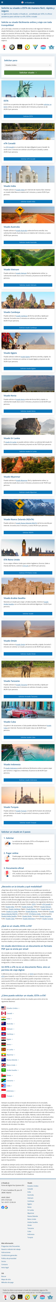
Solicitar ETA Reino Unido (28, 573)
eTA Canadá (9, 143)
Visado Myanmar (12, 476)
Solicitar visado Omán (28, 654)
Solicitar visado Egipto (28, 368)
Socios (3, 1261)
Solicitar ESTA (28, 116)
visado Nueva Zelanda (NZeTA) (26, 523)
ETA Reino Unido (12, 559)
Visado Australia (12, 226)
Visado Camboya (12, 312)
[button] (28, 65)
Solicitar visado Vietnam (28, 285)
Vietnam (7, 1028)
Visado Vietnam (11, 269)
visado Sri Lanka (10, 442)
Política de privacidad (8, 1258)
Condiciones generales (9, 1255)
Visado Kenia (10, 395)
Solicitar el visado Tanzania (28, 697)
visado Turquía (21, 811)
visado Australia (21, 231)
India (5, 1018)
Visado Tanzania (12, 681)
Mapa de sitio (6, 1279)
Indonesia (7, 1090)
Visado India (10, 186)
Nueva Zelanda (9, 1059)
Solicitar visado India (28, 202)
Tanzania (7, 1080)
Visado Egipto (10, 352)
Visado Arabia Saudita (14, 598)
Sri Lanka (7, 1049)
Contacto (4, 1264)
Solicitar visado (27, 72)
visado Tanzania (21, 685)
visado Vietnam (21, 273)
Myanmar (7, 1054)
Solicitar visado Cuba (28, 737)
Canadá (10, 147)
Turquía (6, 1096)
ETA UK (25, 566)
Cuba (5, 1085)
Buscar (3, 1276)
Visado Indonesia (12, 764)
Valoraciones (5, 1252)
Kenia (6, 1044)
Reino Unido (8, 1065)
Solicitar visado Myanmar (28, 492)
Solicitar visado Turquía (28, 823)
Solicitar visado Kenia (28, 411)
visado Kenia (20, 399)
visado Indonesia (11, 768)
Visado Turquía (11, 807)
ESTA (6, 100)
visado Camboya (21, 316)
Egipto (6, 1039)
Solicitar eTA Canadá (28, 159)
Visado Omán (10, 640)
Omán (6, 1075)
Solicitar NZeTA (28, 532)
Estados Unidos (9, 1008)
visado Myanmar (21, 480)
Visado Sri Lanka (12, 438)
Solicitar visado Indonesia (28, 780)
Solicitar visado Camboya (28, 328)
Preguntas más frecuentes (10, 1246)
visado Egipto (25, 357)
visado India (20, 190)
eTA (2, 976)
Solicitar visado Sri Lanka (28, 451)
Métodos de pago (7, 1282)
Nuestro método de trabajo (11, 1249)
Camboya (7, 1034)
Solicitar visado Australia (28, 242)
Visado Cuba (10, 721)
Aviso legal (5, 1267)
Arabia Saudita (9, 1070)
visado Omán (20, 644)
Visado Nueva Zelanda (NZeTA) (19, 519)
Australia (7, 1023)
